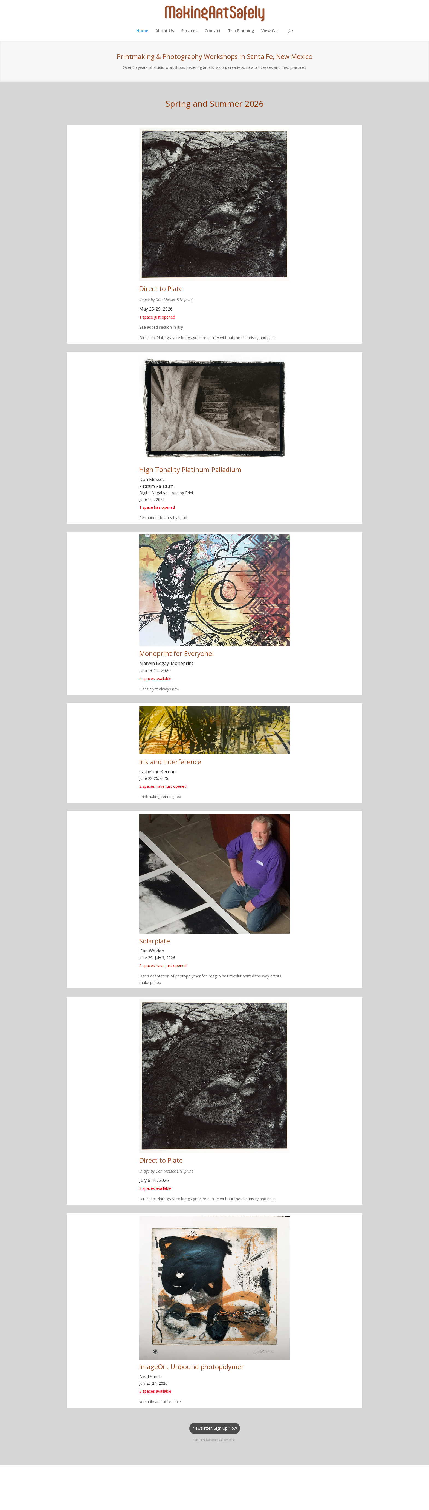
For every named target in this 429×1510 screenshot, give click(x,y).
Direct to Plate (161, 288)
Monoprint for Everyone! (176, 653)
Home (142, 31)
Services (189, 31)
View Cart (270, 31)
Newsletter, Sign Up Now (214, 1428)
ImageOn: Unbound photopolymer (191, 1366)
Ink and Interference (170, 761)
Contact (213, 31)
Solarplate (154, 940)
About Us (164, 31)
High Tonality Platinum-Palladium (190, 469)
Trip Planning (241, 31)
